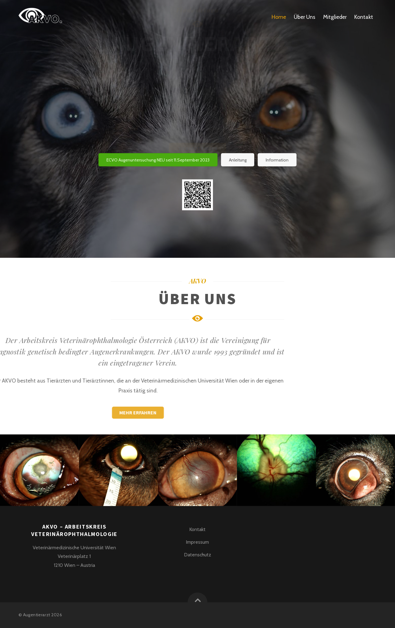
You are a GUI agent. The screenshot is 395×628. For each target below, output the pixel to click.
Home (279, 17)
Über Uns (304, 17)
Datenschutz (197, 555)
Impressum (197, 542)
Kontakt (363, 17)
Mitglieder (335, 17)
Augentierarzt (36, 615)
